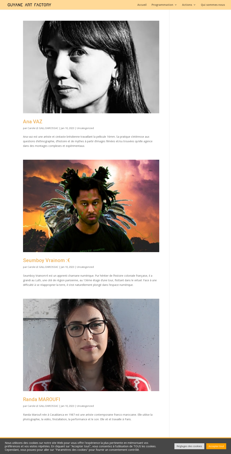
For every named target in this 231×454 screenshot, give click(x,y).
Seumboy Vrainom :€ (46, 260)
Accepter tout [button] (216, 446)
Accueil (142, 5)
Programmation (162, 5)
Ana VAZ (32, 121)
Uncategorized (85, 128)
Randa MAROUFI (41, 399)
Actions (187, 5)
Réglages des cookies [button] (189, 446)
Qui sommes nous (213, 5)
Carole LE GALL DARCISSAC (43, 128)
